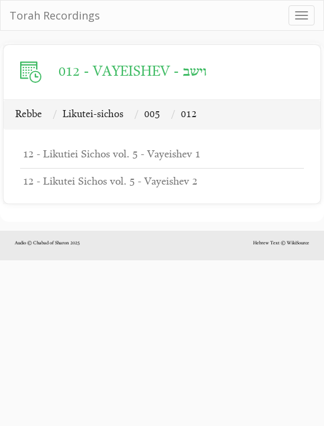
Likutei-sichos (93, 114)
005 (152, 114)
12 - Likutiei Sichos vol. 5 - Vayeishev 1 (111, 154)
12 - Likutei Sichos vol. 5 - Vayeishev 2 (110, 182)
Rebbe (28, 114)
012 (189, 114)
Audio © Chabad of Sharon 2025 (47, 243)
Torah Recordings (54, 15)
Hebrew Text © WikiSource (281, 243)
